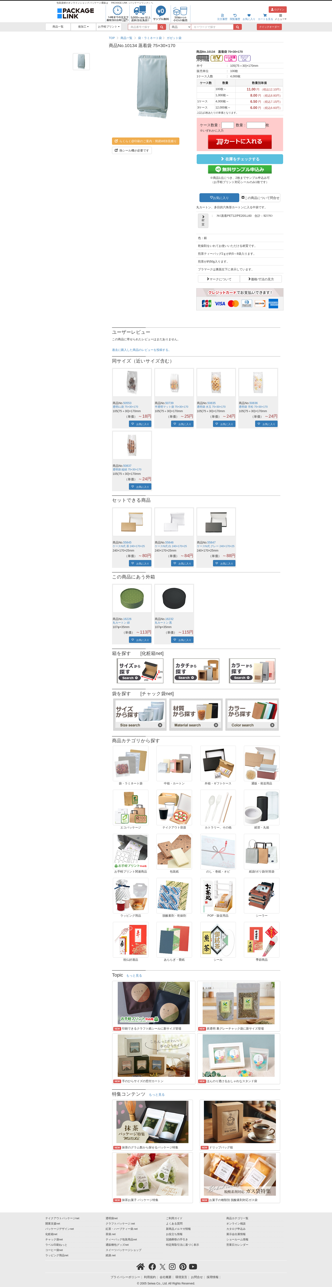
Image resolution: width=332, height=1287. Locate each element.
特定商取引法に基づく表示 (182, 1244)
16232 (169, 619)
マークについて (220, 279)
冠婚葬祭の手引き (177, 1239)
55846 (169, 542)
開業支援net (52, 1223)
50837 (127, 465)
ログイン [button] (277, 9)
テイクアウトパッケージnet (62, 1218)
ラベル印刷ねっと (56, 1244)
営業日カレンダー (237, 1244)
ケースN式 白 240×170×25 (171, 546)
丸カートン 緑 (121, 622)
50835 (211, 403)
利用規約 (150, 1277)
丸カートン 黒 (163, 622)
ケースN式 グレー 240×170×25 (216, 546)
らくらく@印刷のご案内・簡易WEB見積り (146, 141)
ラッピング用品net (56, 1255)
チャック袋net (54, 1239)
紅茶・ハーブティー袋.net (122, 1228)
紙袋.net (111, 1255)
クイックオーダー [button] (269, 26)
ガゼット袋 (174, 38)
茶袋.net (111, 1234)
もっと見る (134, 975)
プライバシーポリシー (125, 1277)
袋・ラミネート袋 (150, 38)
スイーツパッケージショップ (123, 1250)
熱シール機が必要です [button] (132, 150)
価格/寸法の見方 (262, 279)
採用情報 (213, 1277)
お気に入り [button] (221, 197)
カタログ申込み (236, 1228)
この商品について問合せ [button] (262, 197)
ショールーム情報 (237, 1239)
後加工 (83, 26)
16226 (127, 619)
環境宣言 (181, 1277)
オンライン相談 (236, 1223)
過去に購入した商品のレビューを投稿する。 (141, 350)
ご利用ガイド (174, 1218)
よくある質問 (174, 1223)
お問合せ (197, 1277)
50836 (253, 403)
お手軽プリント (109, 26)
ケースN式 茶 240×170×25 (129, 546)
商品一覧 (58, 26)
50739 (169, 403)
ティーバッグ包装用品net (121, 1239)
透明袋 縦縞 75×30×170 (127, 469)
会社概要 (166, 1277)
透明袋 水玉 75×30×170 (211, 406)
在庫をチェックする (240, 159)
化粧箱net (51, 1234)
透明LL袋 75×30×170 (125, 406)
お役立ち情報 (174, 1234)
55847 (211, 542)
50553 (127, 403)
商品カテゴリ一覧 (237, 1218)
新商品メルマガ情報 (178, 1228)
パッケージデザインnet (59, 1228)
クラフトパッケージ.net (120, 1223)
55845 (127, 542)
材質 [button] (203, 220)
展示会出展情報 (236, 1234)
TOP (112, 38)
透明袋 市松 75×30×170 (253, 406)
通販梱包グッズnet (117, 1244)
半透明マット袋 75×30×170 (171, 406)
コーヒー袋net (54, 1250)
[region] (196, 38)
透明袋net (112, 1218)
